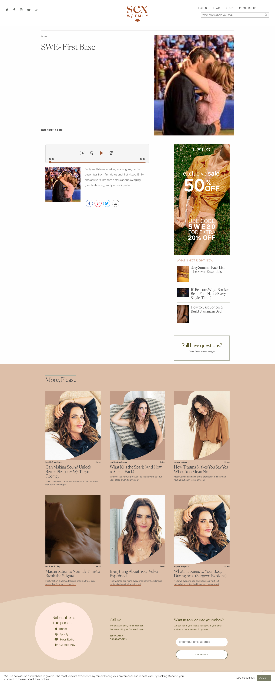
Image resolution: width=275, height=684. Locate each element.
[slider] (97, 162)
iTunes (61, 628)
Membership (247, 8)
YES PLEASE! (201, 655)
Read (216, 8)
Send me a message (202, 351)
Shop (229, 8)
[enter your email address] (202, 642)
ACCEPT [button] (264, 678)
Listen (202, 8)
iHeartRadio (64, 639)
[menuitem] (203, 8)
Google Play (65, 644)
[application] (97, 153)
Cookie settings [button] (245, 678)
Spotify (61, 634)
